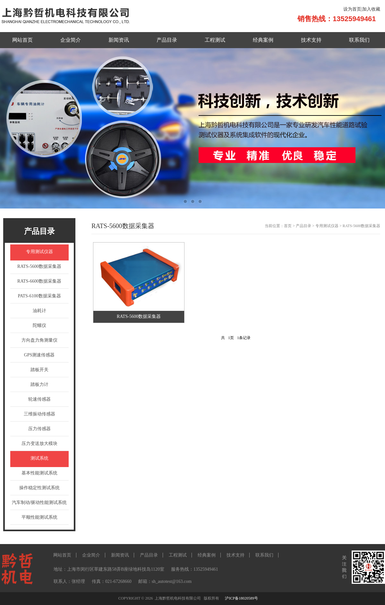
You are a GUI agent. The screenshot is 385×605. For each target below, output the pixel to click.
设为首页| (352, 9)
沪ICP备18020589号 (241, 598)
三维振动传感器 (39, 414)
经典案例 (263, 40)
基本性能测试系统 (39, 473)
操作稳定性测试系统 (39, 487)
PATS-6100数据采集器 (39, 296)
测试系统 (39, 458)
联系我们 (359, 40)
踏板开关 (39, 369)
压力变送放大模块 (39, 443)
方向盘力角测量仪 (39, 340)
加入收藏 (371, 9)
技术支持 (311, 40)
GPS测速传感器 (39, 355)
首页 (288, 226)
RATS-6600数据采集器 (39, 281)
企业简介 (70, 40)
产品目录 (167, 40)
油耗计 (39, 310)
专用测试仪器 (39, 251)
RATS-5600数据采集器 (39, 266)
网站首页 (22, 40)
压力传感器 (39, 428)
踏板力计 (39, 384)
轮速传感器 (39, 399)
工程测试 (215, 40)
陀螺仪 (39, 325)
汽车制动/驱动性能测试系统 (39, 502)
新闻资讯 (118, 40)
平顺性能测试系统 (39, 517)
